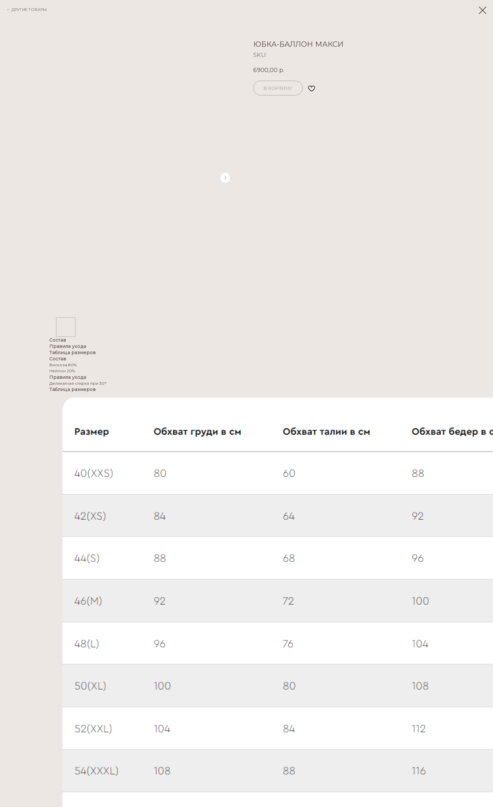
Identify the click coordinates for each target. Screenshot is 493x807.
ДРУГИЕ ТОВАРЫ (29, 9)
